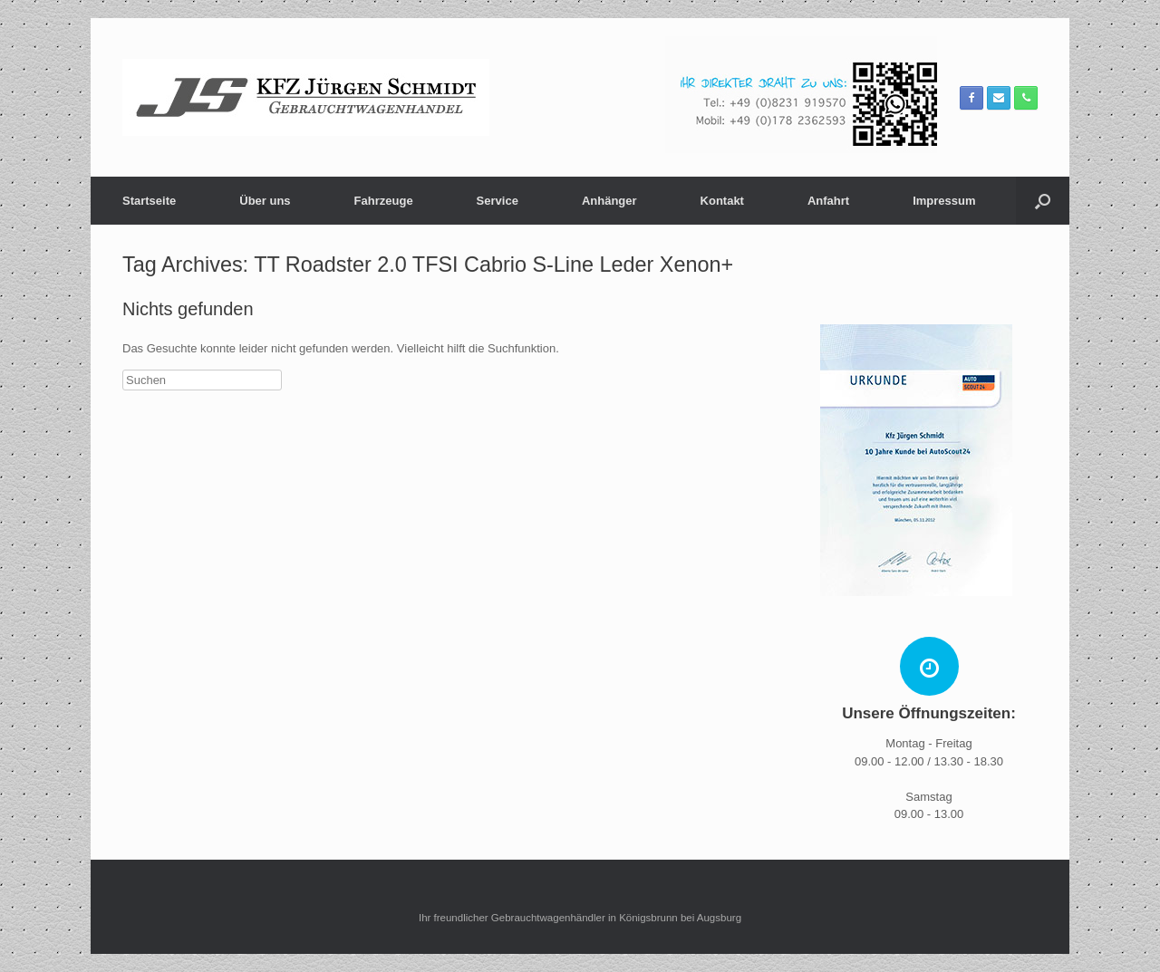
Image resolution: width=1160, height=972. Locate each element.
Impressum (944, 200)
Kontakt (722, 200)
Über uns (264, 200)
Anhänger (609, 200)
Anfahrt (828, 200)
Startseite (149, 200)
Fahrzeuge (383, 200)
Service (497, 200)
